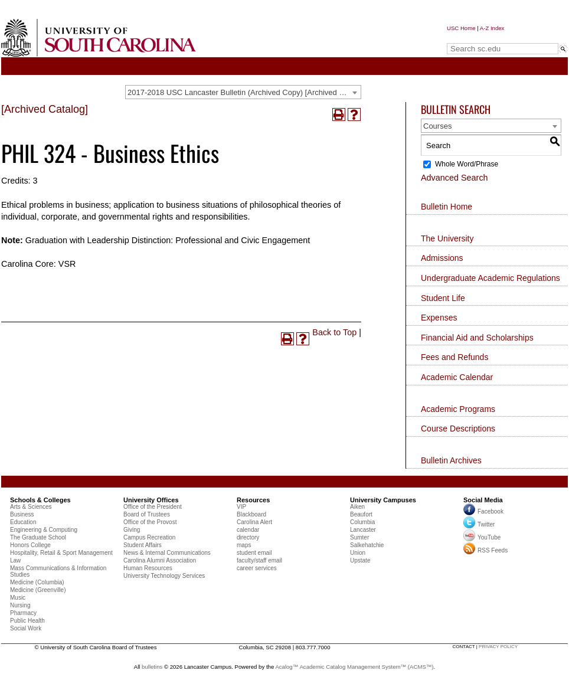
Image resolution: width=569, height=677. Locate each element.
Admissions (442, 258)
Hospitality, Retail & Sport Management (61, 553)
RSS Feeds (485, 550)
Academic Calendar (457, 377)
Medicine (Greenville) (38, 590)
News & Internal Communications (167, 553)
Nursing (20, 605)
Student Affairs (142, 545)
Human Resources (147, 568)
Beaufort (361, 514)
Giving (131, 529)
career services (257, 568)
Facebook (490, 511)
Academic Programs (458, 409)
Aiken (357, 506)
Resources (253, 499)
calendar (248, 529)
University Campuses (383, 499)
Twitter (479, 524)
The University (447, 238)
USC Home (461, 28)
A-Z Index (492, 28)
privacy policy (498, 646)
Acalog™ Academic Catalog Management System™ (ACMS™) (354, 666)
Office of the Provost (149, 522)
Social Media (483, 499)
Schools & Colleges (40, 499)
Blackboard (251, 514)
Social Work (25, 628)
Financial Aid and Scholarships (477, 337)
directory (248, 537)
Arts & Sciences (31, 506)
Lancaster (363, 529)
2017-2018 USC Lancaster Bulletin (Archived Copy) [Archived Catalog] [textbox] (244, 92)
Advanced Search (454, 177)
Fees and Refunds (454, 357)
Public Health (27, 620)
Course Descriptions (458, 428)
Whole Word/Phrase (466, 164)
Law (15, 560)
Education (23, 522)
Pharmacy (23, 613)
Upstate (360, 560)
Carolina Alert (254, 522)
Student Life (443, 298)
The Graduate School (38, 537)
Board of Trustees (146, 514)
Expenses (439, 317)
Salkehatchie (367, 545)
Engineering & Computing (43, 529)
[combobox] (243, 92)
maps (244, 545)
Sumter (359, 537)
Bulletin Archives (451, 460)
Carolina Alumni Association (159, 560)
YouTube (482, 537)
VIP (241, 506)
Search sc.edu (477, 37)
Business (22, 514)
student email (254, 553)
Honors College (30, 545)
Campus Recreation (149, 537)
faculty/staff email (259, 560)
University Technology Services (164, 576)
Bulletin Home (446, 206)
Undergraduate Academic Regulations (490, 278)
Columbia (362, 522)
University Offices (151, 499)
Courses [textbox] (437, 126)
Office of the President (152, 506)
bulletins (152, 666)
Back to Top (334, 332)
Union (357, 553)
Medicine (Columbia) (37, 582)
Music (17, 597)
